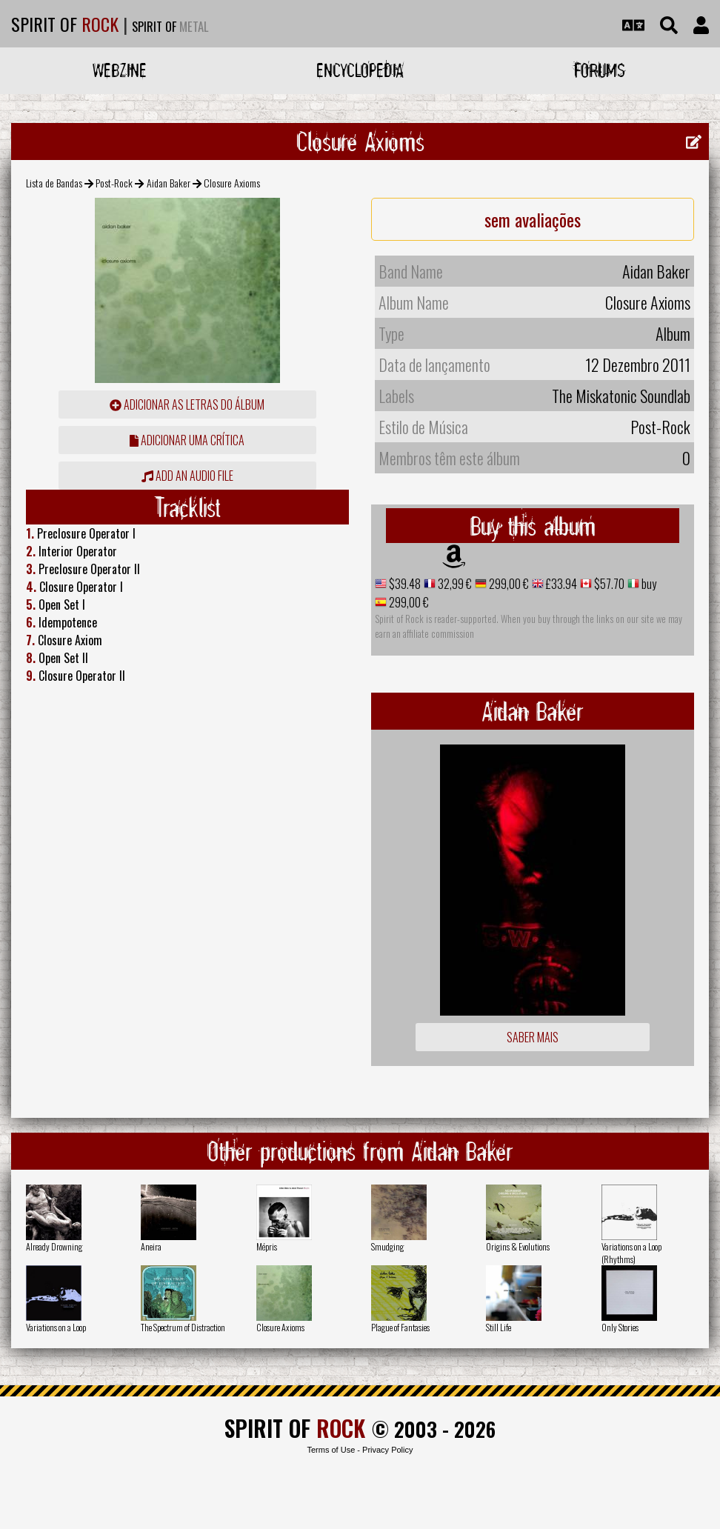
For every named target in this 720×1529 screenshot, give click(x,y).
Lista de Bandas (54, 182)
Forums (599, 70)
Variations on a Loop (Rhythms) (631, 1252)
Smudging (387, 1246)
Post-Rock (114, 182)
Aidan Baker (168, 182)
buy (647, 584)
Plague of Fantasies (400, 1327)
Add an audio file (187, 475)
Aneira (151, 1246)
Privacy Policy (387, 1449)
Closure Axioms (280, 1327)
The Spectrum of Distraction (183, 1327)
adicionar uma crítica (187, 440)
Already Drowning (54, 1246)
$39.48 (404, 584)
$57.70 (608, 584)
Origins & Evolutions (518, 1246)
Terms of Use (331, 1449)
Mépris (266, 1246)
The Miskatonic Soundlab (621, 395)
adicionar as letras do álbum (187, 404)
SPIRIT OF (65, 23)
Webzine (120, 70)
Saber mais (533, 1037)
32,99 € (454, 584)
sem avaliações (532, 219)
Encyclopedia (360, 70)
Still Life (498, 1327)
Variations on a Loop (56, 1327)
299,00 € (508, 584)
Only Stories (620, 1327)
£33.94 (560, 584)
